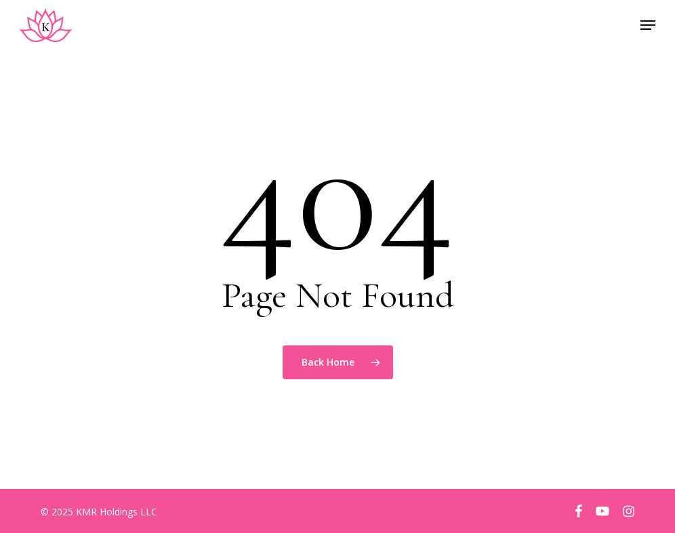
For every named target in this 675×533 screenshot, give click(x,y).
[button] (647, 25)
